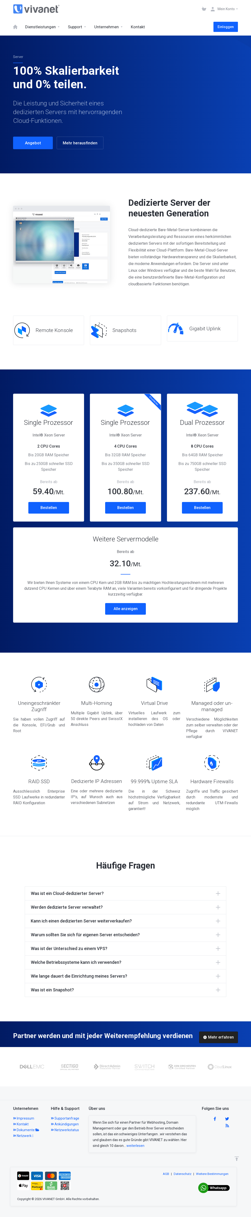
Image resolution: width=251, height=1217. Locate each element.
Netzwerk (23, 1136)
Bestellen (48, 507)
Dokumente (26, 1130)
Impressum (23, 1118)
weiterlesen (135, 1146)
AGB (166, 1174)
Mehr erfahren (218, 1037)
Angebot (33, 142)
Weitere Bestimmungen (212, 1174)
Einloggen (226, 27)
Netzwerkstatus (65, 1130)
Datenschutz (182, 1174)
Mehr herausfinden (80, 142)
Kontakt (21, 1124)
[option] (32, 1066)
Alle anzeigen (126, 608)
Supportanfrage (65, 1118)
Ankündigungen (65, 1124)
